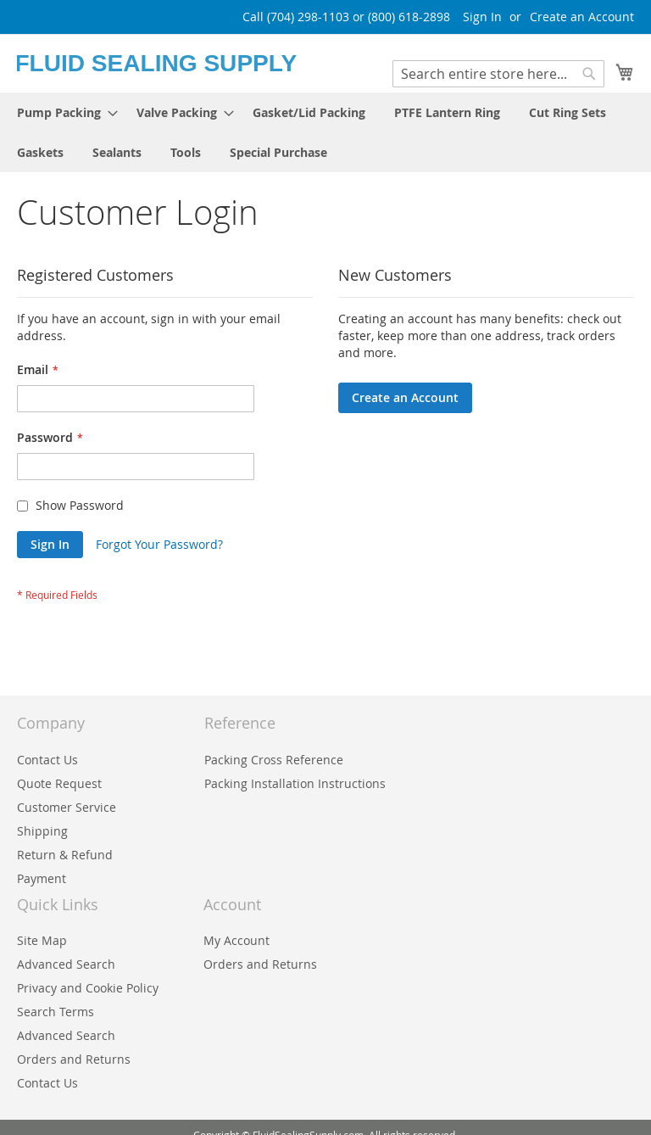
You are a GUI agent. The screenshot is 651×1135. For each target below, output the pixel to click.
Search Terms (55, 1012)
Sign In (482, 16)
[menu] (325, 132)
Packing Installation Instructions (295, 783)
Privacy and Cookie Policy (88, 988)
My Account (236, 940)
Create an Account (582, 16)
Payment (41, 878)
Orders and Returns (260, 964)
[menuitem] (62, 112)
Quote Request (59, 783)
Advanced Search (66, 964)
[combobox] (498, 73)
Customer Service (66, 807)
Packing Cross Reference (273, 760)
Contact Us (47, 760)
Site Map (42, 940)
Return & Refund (65, 855)
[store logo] (171, 62)
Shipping (42, 831)
